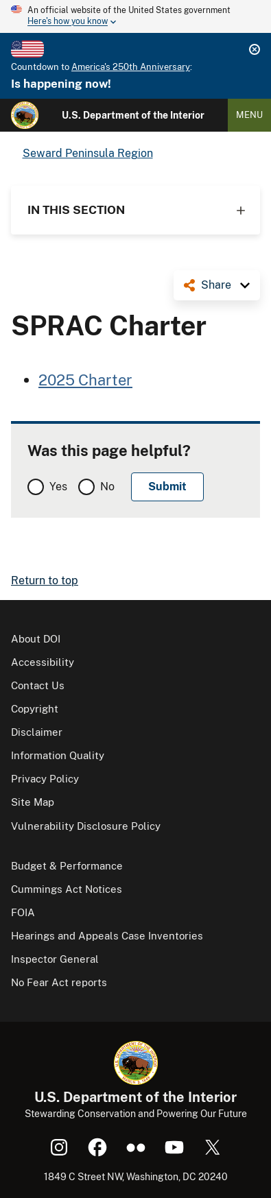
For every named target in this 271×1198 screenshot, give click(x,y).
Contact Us (37, 685)
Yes (58, 486)
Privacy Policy (45, 778)
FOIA (23, 912)
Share (216, 284)
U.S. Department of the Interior (133, 115)
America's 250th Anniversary (130, 67)
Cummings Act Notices (66, 889)
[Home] (24, 115)
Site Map (32, 802)
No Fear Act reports (59, 982)
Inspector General (55, 959)
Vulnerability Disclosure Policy (86, 826)
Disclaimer (36, 732)
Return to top (44, 580)
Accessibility (42, 662)
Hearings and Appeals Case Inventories (107, 936)
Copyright (34, 709)
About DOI (35, 639)
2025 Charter (85, 380)
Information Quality (57, 755)
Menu (249, 115)
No (107, 486)
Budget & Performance (67, 866)
